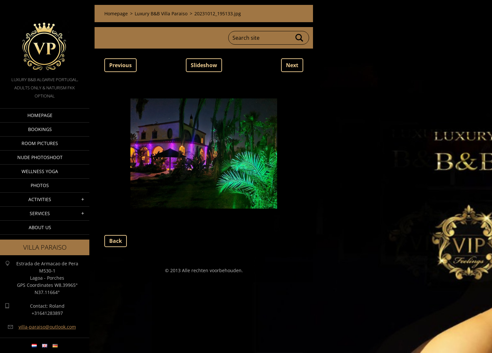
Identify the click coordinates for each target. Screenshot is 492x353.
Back (115, 240)
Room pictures (40, 143)
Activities (39, 199)
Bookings (40, 129)
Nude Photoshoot (40, 157)
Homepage (39, 115)
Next (292, 65)
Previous (120, 65)
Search (299, 38)
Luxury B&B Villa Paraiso (161, 13)
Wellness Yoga (40, 171)
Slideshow (204, 65)
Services (40, 213)
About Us (40, 227)
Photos (40, 185)
